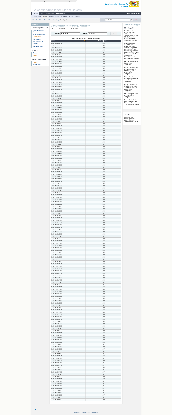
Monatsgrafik (37, 36)
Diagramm (36, 53)
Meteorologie (50, 13)
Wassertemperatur (54, 16)
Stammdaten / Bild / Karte (39, 31)
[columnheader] (68, 41)
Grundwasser (60, 13)
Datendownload (38, 46)
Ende (85, 33)
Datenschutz (51, 1)
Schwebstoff (64, 16)
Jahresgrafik (37, 39)
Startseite (35, 1)
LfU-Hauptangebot (67, 1)
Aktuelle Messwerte (39, 34)
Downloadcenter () (133, 13)
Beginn (57, 33)
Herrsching (56, 19)
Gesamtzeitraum (38, 41)
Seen (41, 13)
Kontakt (40, 1)
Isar (50, 19)
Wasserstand (37, 16)
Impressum (45, 1)
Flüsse (36, 13)
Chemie (71, 16)
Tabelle (35, 55)
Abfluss (45, 16)
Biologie (78, 16)
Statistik (35, 44)
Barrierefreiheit (58, 1)
